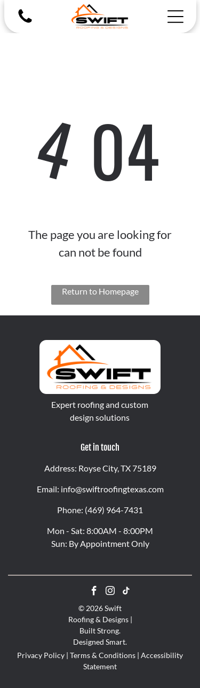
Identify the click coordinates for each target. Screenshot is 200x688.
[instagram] (110, 592)
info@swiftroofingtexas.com (112, 489)
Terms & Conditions (102, 655)
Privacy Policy (41, 655)
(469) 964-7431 (114, 510)
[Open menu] (175, 17)
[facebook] (94, 592)
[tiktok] (126, 592)
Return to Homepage (100, 291)
